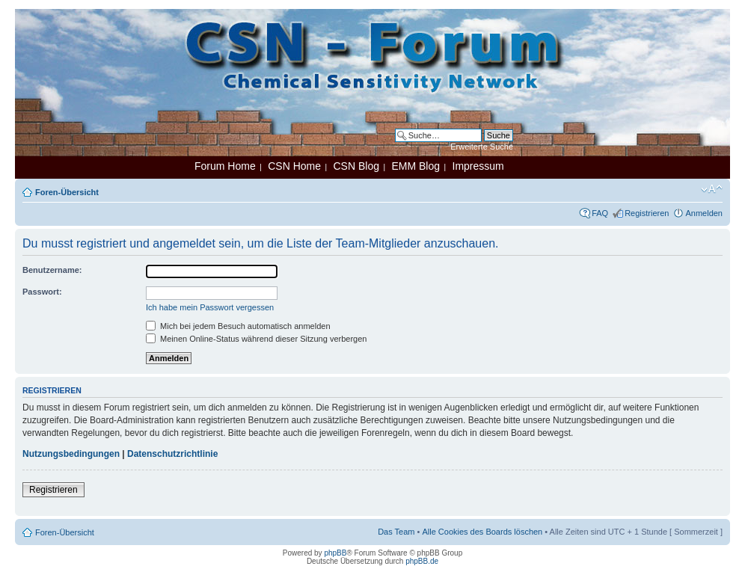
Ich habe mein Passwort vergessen (210, 307)
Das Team (396, 531)
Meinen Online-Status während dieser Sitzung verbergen (256, 338)
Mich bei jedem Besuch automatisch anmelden (238, 326)
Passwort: (42, 291)
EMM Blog (415, 166)
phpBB (335, 553)
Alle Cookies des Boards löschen (482, 531)
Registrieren (647, 213)
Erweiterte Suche (481, 146)
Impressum (478, 166)
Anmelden (704, 213)
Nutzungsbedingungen (71, 454)
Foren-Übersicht (67, 192)
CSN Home (294, 166)
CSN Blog (355, 166)
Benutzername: (52, 269)
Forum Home (225, 166)
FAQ (600, 213)
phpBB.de (421, 561)
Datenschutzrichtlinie (172, 454)
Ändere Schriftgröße (712, 189)
